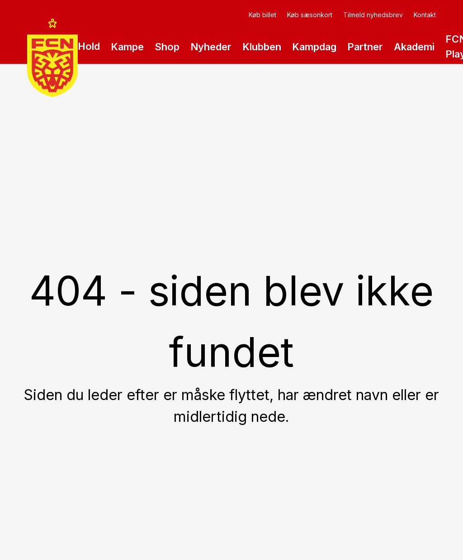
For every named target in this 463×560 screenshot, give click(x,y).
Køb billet (262, 15)
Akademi (414, 51)
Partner (365, 51)
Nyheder (211, 47)
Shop (167, 47)
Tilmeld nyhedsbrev (373, 15)
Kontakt (425, 15)
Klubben (261, 51)
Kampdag (314, 47)
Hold (89, 51)
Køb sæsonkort (309, 15)
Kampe (127, 51)
